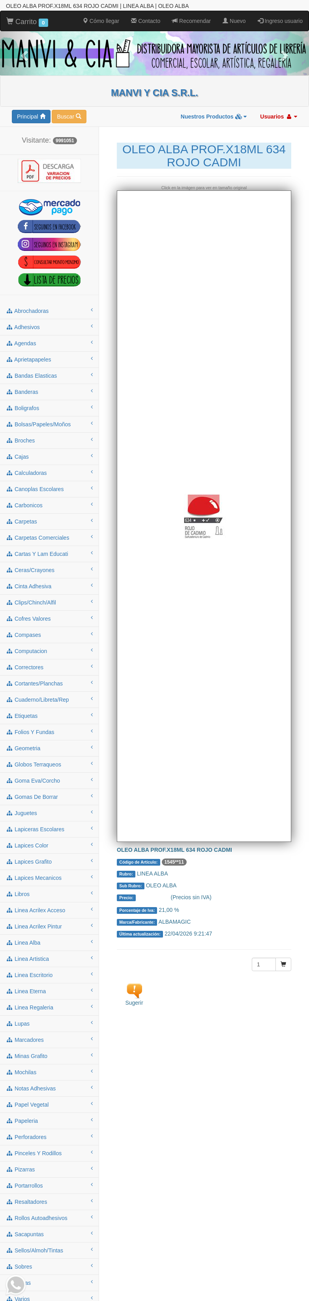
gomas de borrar (49, 795)
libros (49, 892)
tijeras (49, 1281)
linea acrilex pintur (49, 925)
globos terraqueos (49, 763)
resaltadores (49, 1200)
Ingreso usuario (280, 20)
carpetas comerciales (49, 536)
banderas (49, 390)
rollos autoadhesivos (49, 1216)
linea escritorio (49, 973)
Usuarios (278, 116)
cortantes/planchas (49, 682)
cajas (49, 455)
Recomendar (191, 20)
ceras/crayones (49, 568)
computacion (49, 649)
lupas (49, 1022)
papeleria (49, 1119)
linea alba (49, 941)
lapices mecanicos (49, 876)
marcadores (49, 1038)
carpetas (49, 520)
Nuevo (234, 20)
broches (49, 439)
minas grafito (49, 1054)
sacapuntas (49, 1233)
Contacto (145, 20)
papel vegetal (49, 1103)
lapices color (49, 844)
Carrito (27, 21)
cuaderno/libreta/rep (49, 698)
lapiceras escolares (49, 828)
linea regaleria (49, 1006)
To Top (295, 1287)
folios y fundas (49, 730)
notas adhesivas (49, 1087)
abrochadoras (49, 309)
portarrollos (49, 1184)
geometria (49, 747)
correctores (49, 666)
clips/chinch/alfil (49, 601)
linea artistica (49, 957)
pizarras (49, 1168)
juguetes (49, 811)
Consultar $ (154, 897)
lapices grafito (49, 860)
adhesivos (49, 325)
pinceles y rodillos (49, 1152)
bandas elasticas (49, 374)
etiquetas (49, 714)
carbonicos (49, 504)
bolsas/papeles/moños (49, 423)
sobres (49, 1265)
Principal (31, 116)
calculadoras (49, 471)
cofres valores (49, 617)
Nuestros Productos (214, 116)
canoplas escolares (49, 487)
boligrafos (49, 406)
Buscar (69, 116)
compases (49, 633)
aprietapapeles (49, 358)
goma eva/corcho (49, 779)
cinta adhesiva (49, 585)
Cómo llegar (100, 20)
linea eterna (49, 990)
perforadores (49, 1135)
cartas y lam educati (49, 552)
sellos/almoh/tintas (49, 1249)
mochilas (49, 1071)
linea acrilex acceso (49, 909)
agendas (49, 342)
